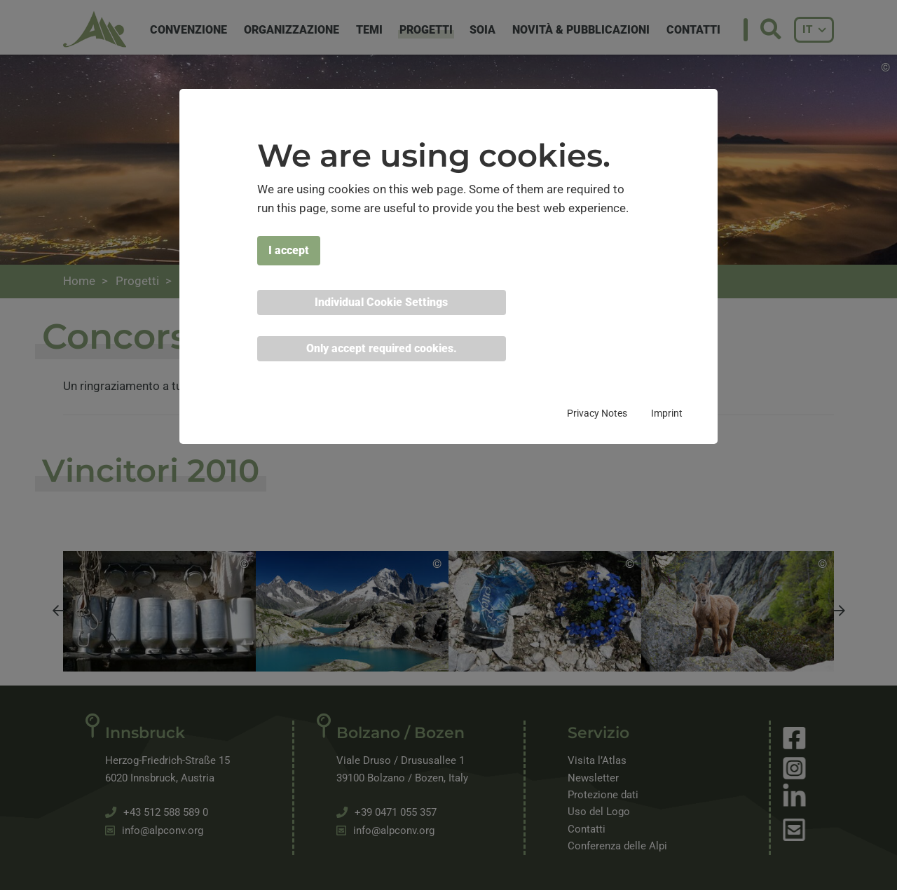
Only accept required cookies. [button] (381, 348)
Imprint (667, 413)
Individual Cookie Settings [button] (381, 302)
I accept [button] (288, 250)
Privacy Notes (597, 413)
